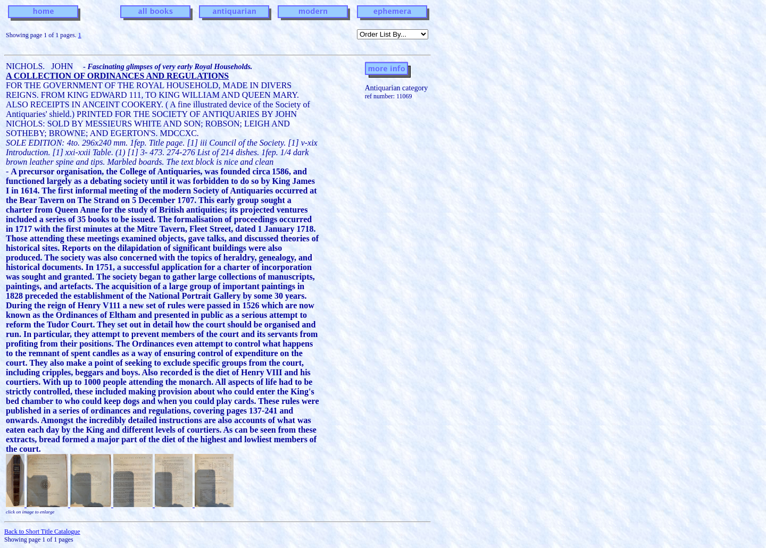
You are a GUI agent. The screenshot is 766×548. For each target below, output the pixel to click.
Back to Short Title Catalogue (42, 531)
